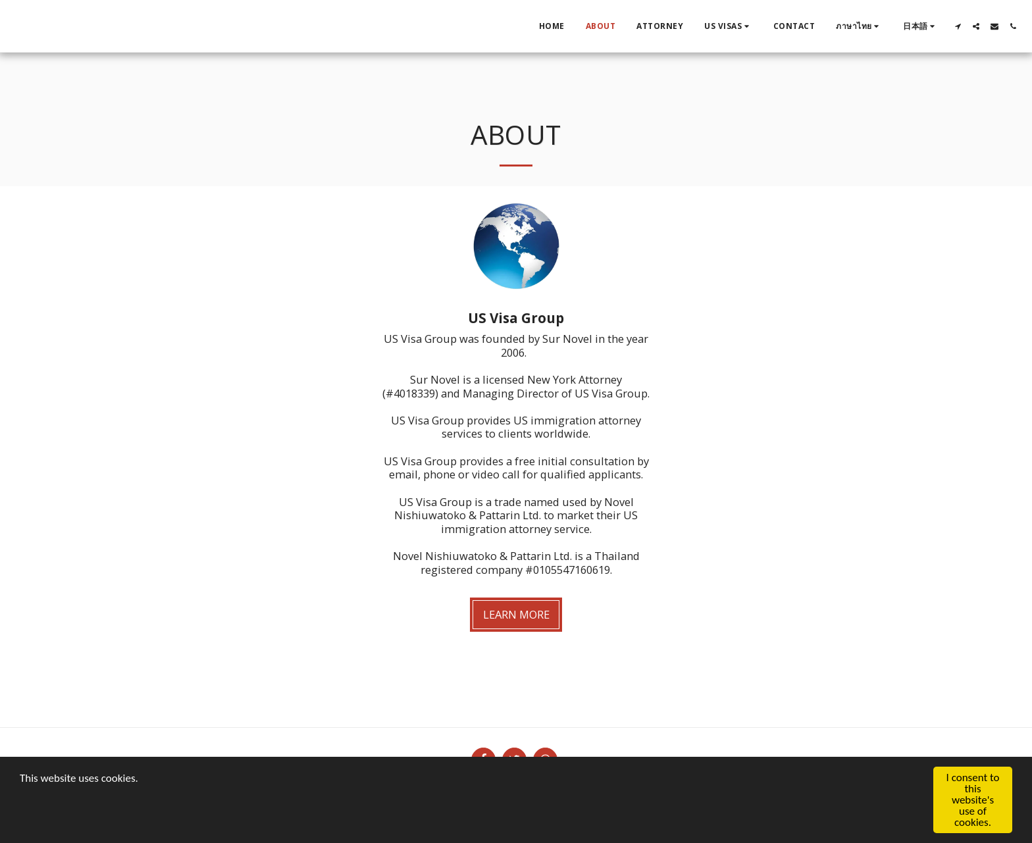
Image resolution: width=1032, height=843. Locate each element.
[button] (728, 26)
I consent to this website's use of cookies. (973, 800)
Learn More (516, 614)
